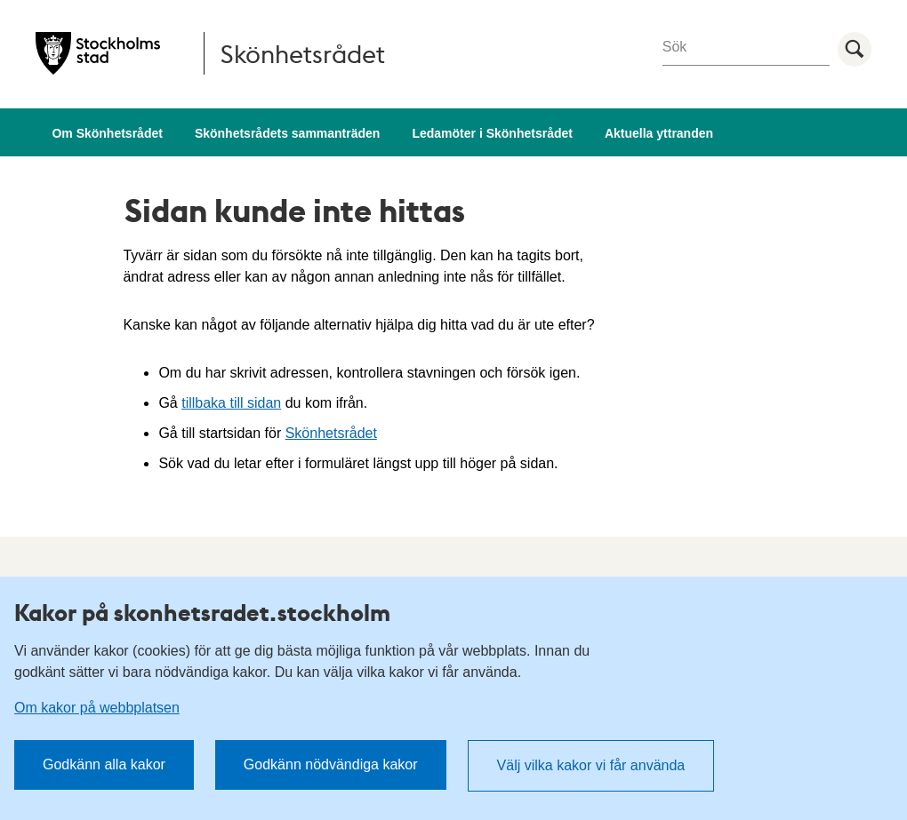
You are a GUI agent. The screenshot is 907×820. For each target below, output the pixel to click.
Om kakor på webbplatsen (97, 707)
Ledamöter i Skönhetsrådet (492, 133)
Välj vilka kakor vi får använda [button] (591, 765)
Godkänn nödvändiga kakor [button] (331, 764)
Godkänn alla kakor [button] (104, 764)
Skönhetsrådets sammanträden (288, 133)
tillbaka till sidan (231, 402)
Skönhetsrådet (331, 433)
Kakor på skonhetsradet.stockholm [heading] (202, 612)
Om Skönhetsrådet (107, 133)
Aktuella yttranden (659, 133)
